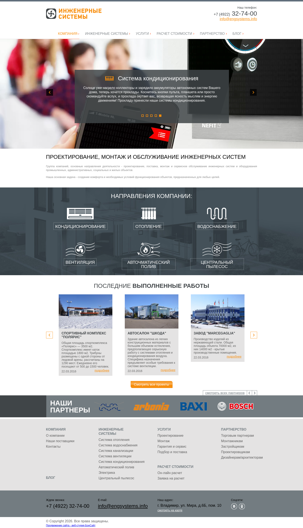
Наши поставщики (60, 441)
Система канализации (116, 451)
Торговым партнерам (237, 435)
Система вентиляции (115, 456)
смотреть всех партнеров (225, 393)
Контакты (53, 446)
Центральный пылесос (116, 478)
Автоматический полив (116, 467)
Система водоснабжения (118, 445)
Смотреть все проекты (151, 384)
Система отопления (114, 440)
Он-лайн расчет (170, 473)
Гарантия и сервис (172, 446)
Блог (50, 478)
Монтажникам (232, 441)
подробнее (101, 370)
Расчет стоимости (175, 467)
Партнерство (233, 429)
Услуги (164, 429)
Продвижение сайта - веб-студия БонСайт (71, 525)
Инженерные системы (74, 13)
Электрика (107, 472)
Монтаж (164, 441)
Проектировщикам (235, 452)
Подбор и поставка (172, 452)
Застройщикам (232, 446)
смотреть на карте (170, 510)
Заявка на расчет (171, 478)
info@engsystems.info (238, 19)
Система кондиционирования (122, 461)
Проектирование (170, 435)
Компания (56, 429)
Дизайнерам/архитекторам (242, 457)
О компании (55, 435)
